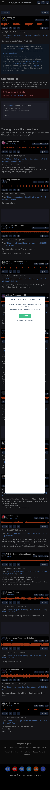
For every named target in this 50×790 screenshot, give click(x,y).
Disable (25, 315)
